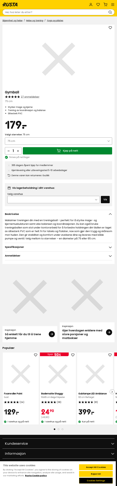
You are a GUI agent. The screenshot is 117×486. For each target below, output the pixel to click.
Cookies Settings (96, 480)
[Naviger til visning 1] (54, 429)
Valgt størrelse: (17, 134)
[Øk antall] (18, 151)
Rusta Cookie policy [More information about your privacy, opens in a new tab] (36, 475)
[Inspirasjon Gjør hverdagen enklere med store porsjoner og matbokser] (87, 305)
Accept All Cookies (96, 467)
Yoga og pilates (55, 20)
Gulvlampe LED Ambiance (95, 395)
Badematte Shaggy (58, 395)
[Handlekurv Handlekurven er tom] (105, 4)
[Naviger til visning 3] (62, 429)
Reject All (96, 473)
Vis (105, 199)
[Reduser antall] (8, 151)
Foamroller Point (20, 395)
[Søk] (110, 12)
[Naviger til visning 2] (58, 429)
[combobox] (55, 12)
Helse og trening (34, 20)
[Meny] (112, 4)
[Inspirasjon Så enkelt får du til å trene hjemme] (29, 305)
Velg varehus (15, 194)
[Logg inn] (90, 4)
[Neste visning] (112, 391)
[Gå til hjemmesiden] (10, 4)
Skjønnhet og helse (12, 20)
